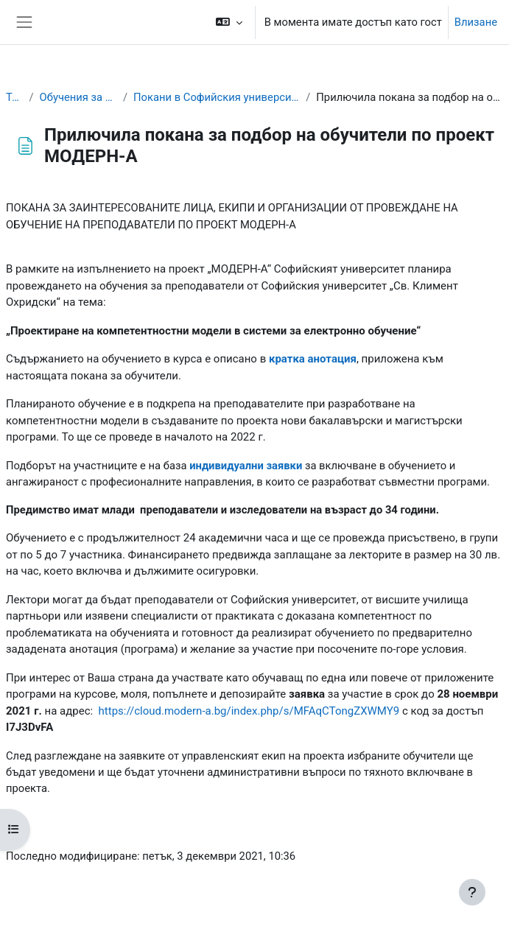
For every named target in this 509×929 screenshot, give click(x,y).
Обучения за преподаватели (78, 97)
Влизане (475, 22)
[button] (228, 22)
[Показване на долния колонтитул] (472, 892)
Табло (15, 97)
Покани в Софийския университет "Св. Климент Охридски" (216, 97)
